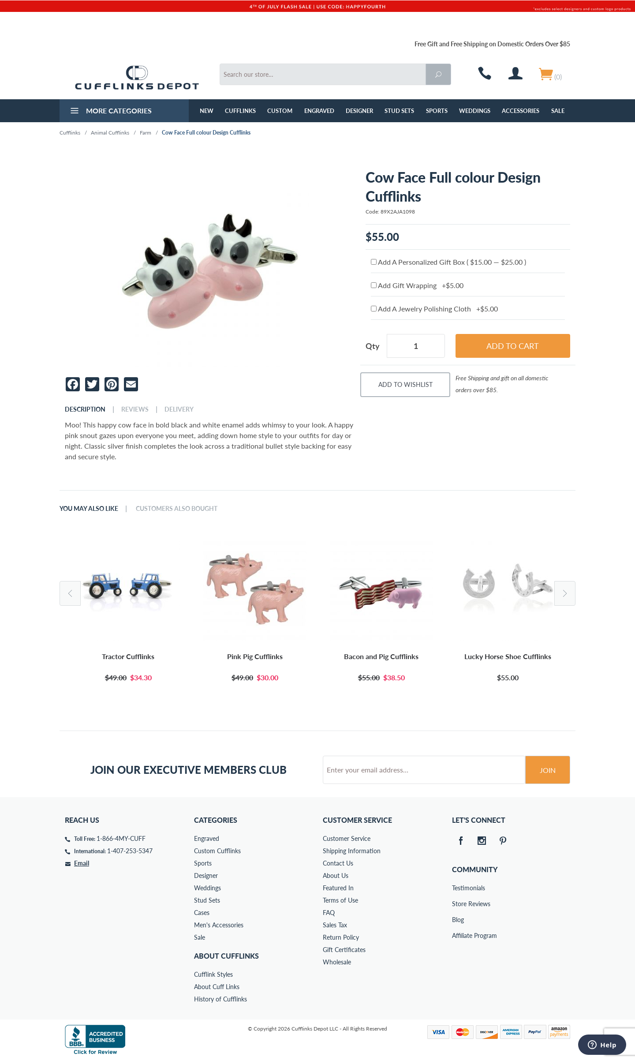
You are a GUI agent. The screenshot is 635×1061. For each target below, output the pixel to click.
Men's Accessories (218, 925)
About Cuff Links (216, 986)
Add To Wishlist (405, 384)
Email (81, 863)
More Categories (110, 111)
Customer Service (346, 838)
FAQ (329, 912)
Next (564, 593)
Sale (557, 110)
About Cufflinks (226, 956)
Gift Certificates (344, 949)
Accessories (520, 110)
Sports (437, 110)
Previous (70, 593)
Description (85, 409)
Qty (373, 346)
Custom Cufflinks (217, 851)
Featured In (338, 888)
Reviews (135, 409)
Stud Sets (399, 110)
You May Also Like (89, 508)
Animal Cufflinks (110, 132)
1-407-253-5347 (130, 851)
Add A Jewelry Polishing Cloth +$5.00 (434, 308)
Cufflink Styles (213, 974)
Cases (201, 912)
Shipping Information (352, 851)
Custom (279, 110)
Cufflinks (240, 110)
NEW (206, 110)
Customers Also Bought (176, 508)
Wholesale (337, 962)
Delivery (179, 409)
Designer (359, 110)
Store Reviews (458, 903)
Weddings (474, 110)
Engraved (319, 110)
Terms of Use (340, 900)
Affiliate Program (458, 935)
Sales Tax (335, 925)
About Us (335, 875)
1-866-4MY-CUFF (121, 838)
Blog (458, 919)
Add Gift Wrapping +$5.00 (417, 285)
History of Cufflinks (220, 999)
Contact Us (338, 863)
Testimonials (458, 888)
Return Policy (341, 937)
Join (548, 770)
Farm (145, 132)
